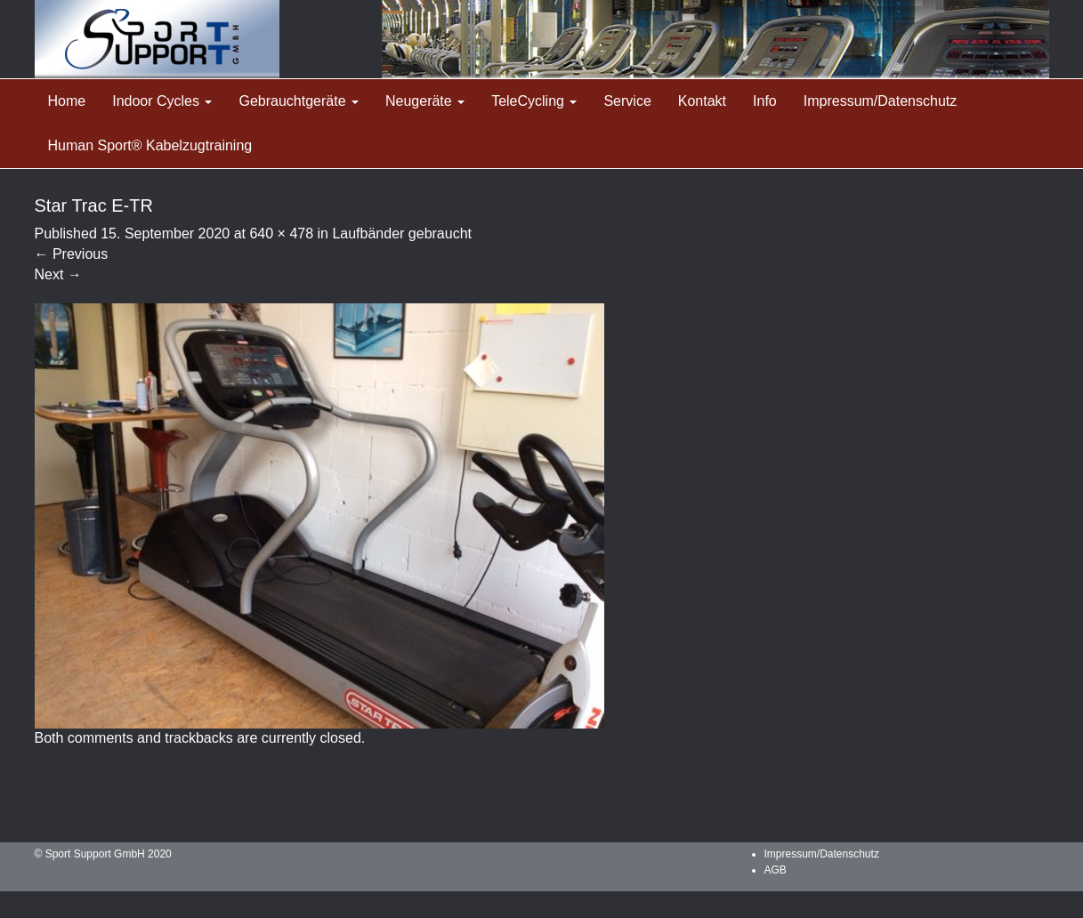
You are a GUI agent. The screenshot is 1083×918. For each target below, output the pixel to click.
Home (67, 101)
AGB (775, 870)
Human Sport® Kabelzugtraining (150, 145)
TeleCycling (534, 101)
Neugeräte (425, 101)
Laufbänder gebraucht (402, 233)
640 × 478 (281, 233)
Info (765, 101)
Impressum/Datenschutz (881, 101)
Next (58, 274)
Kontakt (702, 101)
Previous (72, 254)
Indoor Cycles (162, 101)
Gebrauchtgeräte (298, 101)
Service (627, 101)
